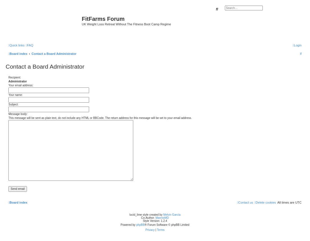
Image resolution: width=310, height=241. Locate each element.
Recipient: (14, 77)
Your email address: (20, 85)
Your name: (15, 94)
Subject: (13, 104)
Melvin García (172, 214)
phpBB (140, 224)
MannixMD (162, 217)
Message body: (18, 114)
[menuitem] (29, 45)
